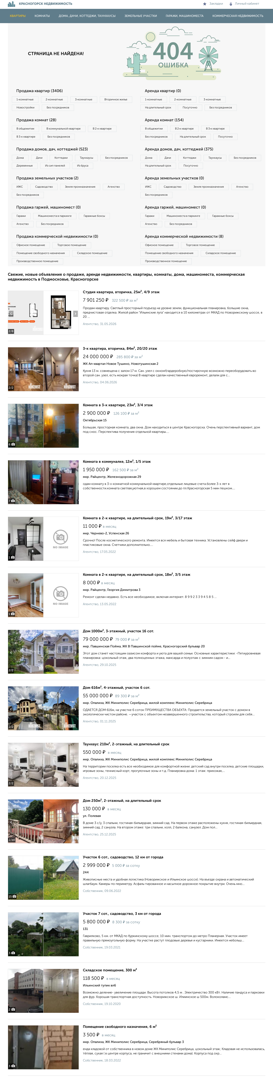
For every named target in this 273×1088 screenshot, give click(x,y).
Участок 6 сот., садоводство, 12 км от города (123, 869)
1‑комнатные (25, 99)
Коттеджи (63, 159)
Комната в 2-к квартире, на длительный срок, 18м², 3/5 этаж (136, 587)
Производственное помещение (38, 273)
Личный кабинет (244, 3)
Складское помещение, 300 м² (110, 982)
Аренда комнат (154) (165, 121)
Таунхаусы (90, 159)
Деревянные (61, 167)
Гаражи (21, 227)
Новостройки (63, 108)
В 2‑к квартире (106, 129)
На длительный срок (159, 108)
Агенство (118, 197)
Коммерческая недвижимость (237, 15)
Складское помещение (94, 265)
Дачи (41, 159)
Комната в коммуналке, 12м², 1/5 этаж (117, 474)
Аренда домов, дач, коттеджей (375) (180, 159)
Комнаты (42, 15)
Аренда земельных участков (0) (175, 189)
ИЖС (20, 197)
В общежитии (26, 129)
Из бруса (23, 175)
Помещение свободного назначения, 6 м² (120, 1039)
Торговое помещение (74, 256)
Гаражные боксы (98, 227)
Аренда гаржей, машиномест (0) (176, 218)
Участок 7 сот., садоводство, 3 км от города (122, 926)
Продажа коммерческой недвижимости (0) (59, 248)
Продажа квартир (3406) (40, 91)
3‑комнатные (86, 99)
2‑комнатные (56, 99)
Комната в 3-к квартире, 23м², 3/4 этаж (118, 417)
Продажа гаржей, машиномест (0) (50, 218)
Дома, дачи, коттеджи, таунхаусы (87, 15)
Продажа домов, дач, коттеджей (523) (53, 151)
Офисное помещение (31, 256)
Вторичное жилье (29, 108)
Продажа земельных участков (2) (48, 189)
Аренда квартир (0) (163, 91)
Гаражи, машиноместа (185, 15)
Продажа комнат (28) (37, 121)
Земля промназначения (83, 197)
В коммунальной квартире (65, 129)
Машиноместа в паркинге (57, 227)
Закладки (213, 3)
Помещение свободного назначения (41, 265)
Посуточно (192, 108)
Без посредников (96, 108)
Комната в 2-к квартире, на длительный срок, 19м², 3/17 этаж (137, 530)
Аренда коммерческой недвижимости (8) (185, 248)
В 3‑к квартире (27, 137)
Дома (20, 159)
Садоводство (46, 197)
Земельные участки (141, 15)
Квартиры (18, 15)
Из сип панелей (93, 167)
